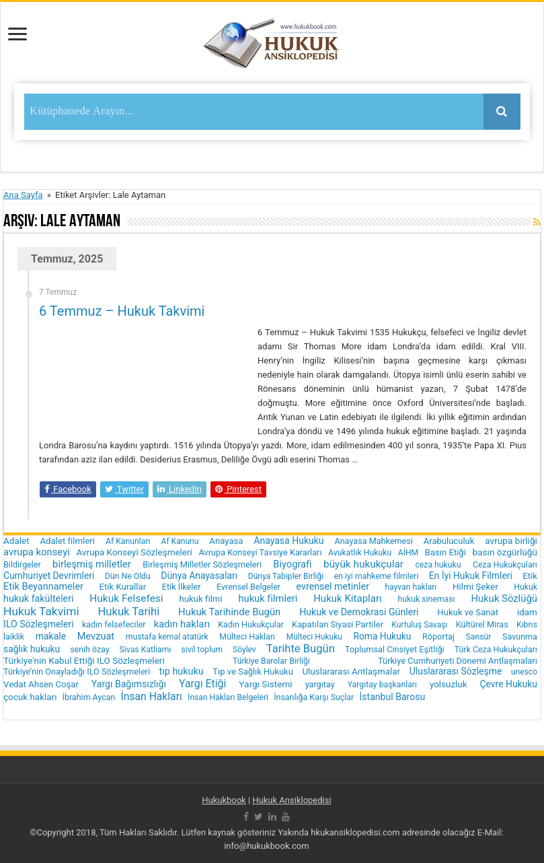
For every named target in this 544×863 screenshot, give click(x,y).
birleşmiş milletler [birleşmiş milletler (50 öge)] (91, 564)
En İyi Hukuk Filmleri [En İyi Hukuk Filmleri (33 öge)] (470, 575)
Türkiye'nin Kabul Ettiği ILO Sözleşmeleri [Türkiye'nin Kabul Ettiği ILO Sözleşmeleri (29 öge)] (84, 660)
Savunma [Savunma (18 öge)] (519, 636)
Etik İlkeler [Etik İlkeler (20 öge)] (181, 587)
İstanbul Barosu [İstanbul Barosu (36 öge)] (393, 696)
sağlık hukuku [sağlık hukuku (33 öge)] (31, 649)
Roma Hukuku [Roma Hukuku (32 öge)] (382, 636)
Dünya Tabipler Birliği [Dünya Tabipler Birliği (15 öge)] (286, 576)
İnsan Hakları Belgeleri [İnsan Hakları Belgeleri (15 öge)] (228, 697)
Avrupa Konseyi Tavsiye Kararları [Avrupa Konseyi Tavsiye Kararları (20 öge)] (260, 552)
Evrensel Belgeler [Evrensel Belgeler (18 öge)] (248, 587)
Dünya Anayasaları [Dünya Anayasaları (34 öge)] (199, 575)
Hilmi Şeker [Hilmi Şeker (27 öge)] (475, 587)
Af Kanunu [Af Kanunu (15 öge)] (180, 541)
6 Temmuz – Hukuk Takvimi (121, 311)
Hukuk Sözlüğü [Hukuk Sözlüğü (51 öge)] (504, 598)
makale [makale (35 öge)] (51, 636)
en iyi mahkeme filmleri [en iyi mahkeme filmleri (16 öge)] (376, 576)
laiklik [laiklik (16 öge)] (13, 637)
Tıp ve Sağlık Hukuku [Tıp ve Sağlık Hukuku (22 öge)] (252, 671)
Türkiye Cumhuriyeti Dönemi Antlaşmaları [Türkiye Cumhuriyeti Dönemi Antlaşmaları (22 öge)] (457, 661)
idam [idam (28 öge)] (527, 612)
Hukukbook (224, 800)
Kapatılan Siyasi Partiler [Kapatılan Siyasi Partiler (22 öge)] (337, 624)
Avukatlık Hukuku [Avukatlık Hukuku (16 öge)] (359, 552)
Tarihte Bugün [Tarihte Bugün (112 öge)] (300, 648)
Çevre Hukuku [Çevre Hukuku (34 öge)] (508, 684)
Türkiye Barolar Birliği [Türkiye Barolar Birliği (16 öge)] (271, 661)
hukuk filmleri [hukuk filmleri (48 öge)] (267, 598)
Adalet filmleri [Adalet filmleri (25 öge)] (67, 541)
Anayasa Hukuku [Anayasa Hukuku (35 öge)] (288, 540)
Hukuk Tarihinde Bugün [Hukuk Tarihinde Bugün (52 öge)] (229, 612)
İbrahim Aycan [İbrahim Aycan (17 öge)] (89, 697)
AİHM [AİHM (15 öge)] (408, 552)
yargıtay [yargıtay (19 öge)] (320, 684)
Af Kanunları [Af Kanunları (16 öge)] (128, 541)
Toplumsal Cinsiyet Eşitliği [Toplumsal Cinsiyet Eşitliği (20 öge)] (394, 649)
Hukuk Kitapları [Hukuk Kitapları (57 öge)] (347, 598)
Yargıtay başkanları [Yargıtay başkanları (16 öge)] (382, 684)
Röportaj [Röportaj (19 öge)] (438, 636)
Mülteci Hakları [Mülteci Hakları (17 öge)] (247, 636)
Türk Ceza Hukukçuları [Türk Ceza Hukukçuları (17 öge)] (496, 649)
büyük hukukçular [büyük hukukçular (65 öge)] (363, 564)
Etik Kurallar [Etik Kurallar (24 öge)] (122, 587)
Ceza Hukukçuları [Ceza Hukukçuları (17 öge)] (505, 564)
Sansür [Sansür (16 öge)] (479, 637)
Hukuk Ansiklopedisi (291, 800)
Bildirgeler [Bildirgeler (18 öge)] (22, 564)
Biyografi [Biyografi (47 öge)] (292, 564)
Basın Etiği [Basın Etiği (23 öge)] (445, 552)
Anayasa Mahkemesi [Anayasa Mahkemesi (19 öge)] (373, 541)
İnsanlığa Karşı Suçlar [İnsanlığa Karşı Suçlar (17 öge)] (314, 697)
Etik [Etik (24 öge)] (529, 576)
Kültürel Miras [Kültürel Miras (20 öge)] (482, 624)
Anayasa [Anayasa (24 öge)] (226, 541)
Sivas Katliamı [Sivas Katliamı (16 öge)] (145, 649)
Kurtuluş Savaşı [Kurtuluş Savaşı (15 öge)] (419, 624)
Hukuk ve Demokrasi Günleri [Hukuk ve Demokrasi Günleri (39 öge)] (358, 612)
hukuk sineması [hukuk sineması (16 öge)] (426, 599)
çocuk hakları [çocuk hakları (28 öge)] (29, 697)
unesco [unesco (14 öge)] (524, 672)
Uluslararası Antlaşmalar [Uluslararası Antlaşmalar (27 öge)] (351, 671)
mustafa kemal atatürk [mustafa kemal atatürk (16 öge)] (167, 637)
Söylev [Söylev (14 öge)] (244, 649)
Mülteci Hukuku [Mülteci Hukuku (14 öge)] (314, 637)
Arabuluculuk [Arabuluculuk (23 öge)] (449, 541)
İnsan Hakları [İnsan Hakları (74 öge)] (151, 696)
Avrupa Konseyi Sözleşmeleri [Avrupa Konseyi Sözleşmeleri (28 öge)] (134, 552)
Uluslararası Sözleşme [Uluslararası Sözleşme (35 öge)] (456, 671)
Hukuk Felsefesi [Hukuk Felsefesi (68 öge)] (126, 598)
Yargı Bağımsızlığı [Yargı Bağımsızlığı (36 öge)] (128, 684)
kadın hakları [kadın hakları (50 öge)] (182, 624)
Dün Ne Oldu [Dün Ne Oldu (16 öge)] (128, 576)
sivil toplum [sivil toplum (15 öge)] (202, 649)
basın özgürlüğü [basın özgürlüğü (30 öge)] (505, 552)
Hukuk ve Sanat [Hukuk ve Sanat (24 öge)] (467, 612)
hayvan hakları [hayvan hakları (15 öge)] (410, 587)
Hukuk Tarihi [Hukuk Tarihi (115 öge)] (129, 611)
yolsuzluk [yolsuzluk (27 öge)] (448, 684)
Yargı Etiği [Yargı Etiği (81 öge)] (202, 683)
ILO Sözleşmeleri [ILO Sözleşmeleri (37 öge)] (38, 624)
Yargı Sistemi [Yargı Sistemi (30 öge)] (265, 684)
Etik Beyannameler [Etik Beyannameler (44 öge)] (43, 586)
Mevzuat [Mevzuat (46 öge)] (95, 636)
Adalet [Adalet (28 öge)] (16, 541)
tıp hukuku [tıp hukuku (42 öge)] (181, 671)
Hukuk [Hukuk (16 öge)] (525, 587)
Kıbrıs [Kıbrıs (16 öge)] (526, 624)
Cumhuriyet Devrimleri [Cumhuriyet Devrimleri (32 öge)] (48, 575)
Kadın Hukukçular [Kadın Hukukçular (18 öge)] (251, 624)
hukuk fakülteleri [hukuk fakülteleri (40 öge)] (38, 598)
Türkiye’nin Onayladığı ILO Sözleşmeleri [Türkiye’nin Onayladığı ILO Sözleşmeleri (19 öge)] (76, 671)
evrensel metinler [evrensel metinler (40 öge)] (333, 586)
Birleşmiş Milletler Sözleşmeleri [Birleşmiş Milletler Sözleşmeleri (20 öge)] (202, 564)
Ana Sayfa (22, 195)
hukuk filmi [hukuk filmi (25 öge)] (200, 599)
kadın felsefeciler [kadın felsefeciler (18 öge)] (114, 624)
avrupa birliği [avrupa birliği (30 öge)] (511, 540)
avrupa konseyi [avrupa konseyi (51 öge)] (36, 552)
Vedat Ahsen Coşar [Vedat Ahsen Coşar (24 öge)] (41, 684)
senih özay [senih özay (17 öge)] (89, 649)
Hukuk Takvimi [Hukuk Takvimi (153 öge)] (41, 611)
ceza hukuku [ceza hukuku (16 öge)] (438, 564)
